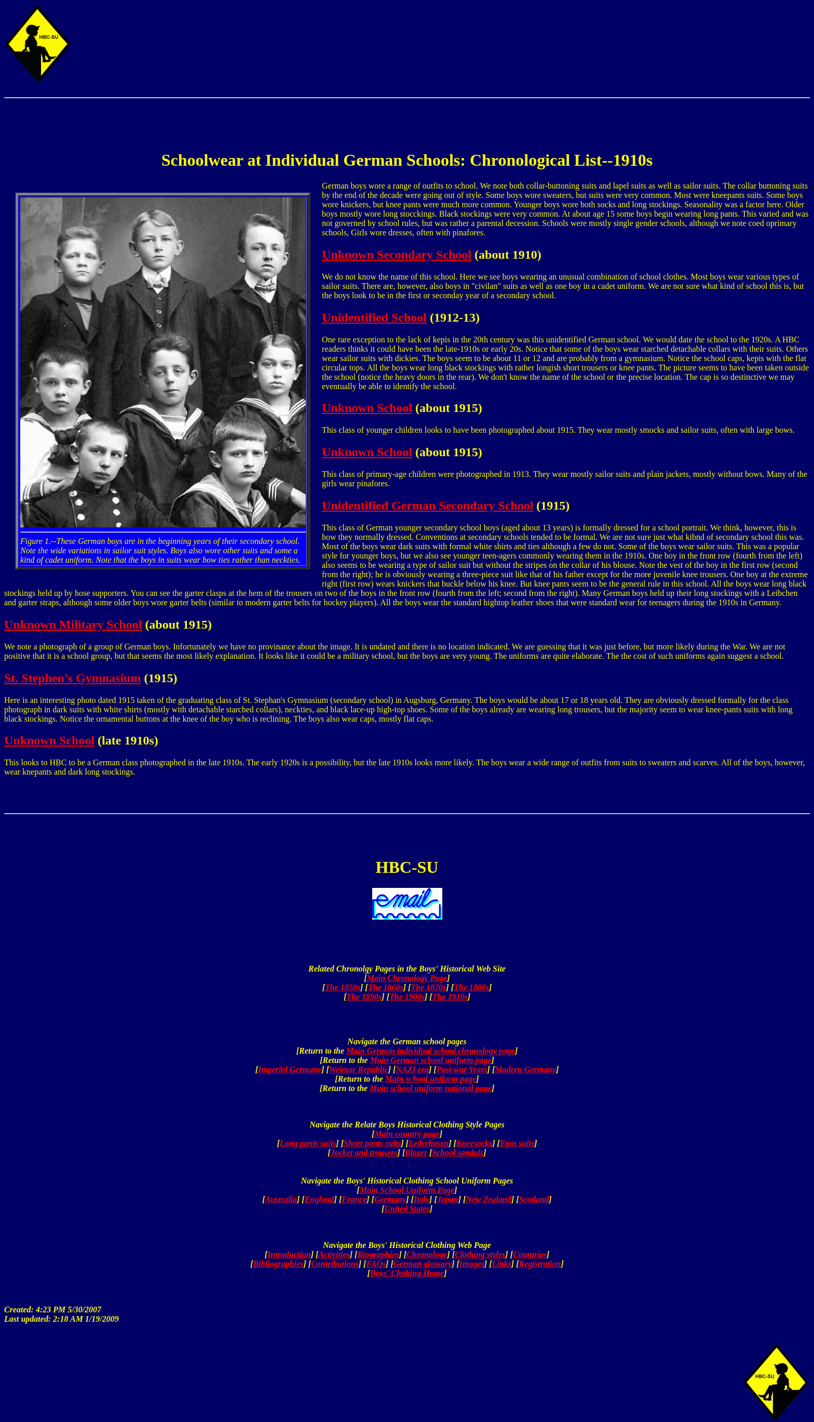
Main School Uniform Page (407, 1190)
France (354, 1199)
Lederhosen (429, 1143)
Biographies (378, 1254)
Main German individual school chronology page (430, 1050)
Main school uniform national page (431, 1088)
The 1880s (471, 987)
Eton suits (517, 1143)
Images (471, 1263)
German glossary (423, 1263)
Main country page (406, 1133)
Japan (447, 1199)
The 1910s (450, 996)
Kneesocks (474, 1143)
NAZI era (412, 1069)
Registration (540, 1263)
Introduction (289, 1254)
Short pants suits (372, 1143)
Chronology (426, 1254)
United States (407, 1208)
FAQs (376, 1263)
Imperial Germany (289, 1069)
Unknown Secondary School (396, 254)
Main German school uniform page (431, 1060)
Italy (421, 1199)
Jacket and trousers (364, 1152)
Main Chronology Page (407, 978)
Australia (281, 1199)
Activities (333, 1254)
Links (501, 1263)
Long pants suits (308, 1143)
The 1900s (407, 996)
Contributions (335, 1263)
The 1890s (364, 996)
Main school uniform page (431, 1078)
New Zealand (488, 1199)
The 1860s (385, 987)
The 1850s (342, 987)
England (319, 1199)
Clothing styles (480, 1254)
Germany (390, 1199)
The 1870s (428, 987)
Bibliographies (278, 1263)
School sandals (457, 1152)
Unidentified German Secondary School (427, 505)
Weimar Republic (358, 1069)
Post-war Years (462, 1069)
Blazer (416, 1152)
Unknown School (367, 408)
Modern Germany (525, 1069)
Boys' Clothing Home (407, 1273)
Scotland (534, 1199)
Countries (530, 1254)
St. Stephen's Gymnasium (72, 678)
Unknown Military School (73, 624)
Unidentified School (374, 317)
